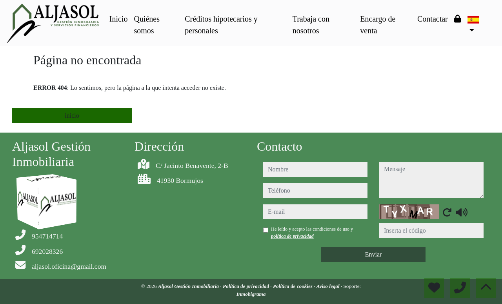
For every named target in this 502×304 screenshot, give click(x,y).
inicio (72, 115)
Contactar (432, 19)
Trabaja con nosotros (311, 25)
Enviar (373, 254)
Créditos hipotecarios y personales (221, 25)
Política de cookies (293, 286)
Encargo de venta (377, 25)
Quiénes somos (147, 25)
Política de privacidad (246, 286)
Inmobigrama (251, 294)
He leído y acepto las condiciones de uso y (312, 232)
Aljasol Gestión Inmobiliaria (189, 286)
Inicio (118, 19)
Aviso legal (328, 286)
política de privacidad (292, 236)
